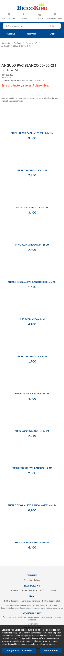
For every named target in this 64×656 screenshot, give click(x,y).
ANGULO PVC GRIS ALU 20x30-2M (32, 208)
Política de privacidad (51, 601)
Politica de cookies (47, 644)
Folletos (37, 580)
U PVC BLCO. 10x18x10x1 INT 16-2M (32, 245)
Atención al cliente (54, 18)
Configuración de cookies (19, 650)
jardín (53, 34)
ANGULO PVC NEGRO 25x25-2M (32, 171)
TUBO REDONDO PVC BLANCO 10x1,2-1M (32, 468)
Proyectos (28, 580)
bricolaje (11, 34)
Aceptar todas (51, 650)
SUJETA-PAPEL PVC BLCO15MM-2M (32, 543)
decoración (32, 34)
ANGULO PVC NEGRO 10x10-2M (32, 357)
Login (24, 18)
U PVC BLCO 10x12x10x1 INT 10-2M (32, 431)
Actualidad (33, 590)
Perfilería (17, 43)
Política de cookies (11, 601)
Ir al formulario (32, 624)
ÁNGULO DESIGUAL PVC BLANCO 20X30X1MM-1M (32, 282)
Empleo (53, 590)
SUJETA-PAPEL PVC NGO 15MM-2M (32, 394)
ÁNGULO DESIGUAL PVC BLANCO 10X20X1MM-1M (32, 505)
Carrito (40, 18)
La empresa (13, 590)
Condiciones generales (31, 601)
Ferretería (5, 43)
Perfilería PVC (31, 43)
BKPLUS (43, 590)
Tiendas (23, 590)
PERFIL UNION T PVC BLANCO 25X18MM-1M (32, 133)
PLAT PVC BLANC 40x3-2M (32, 319)
